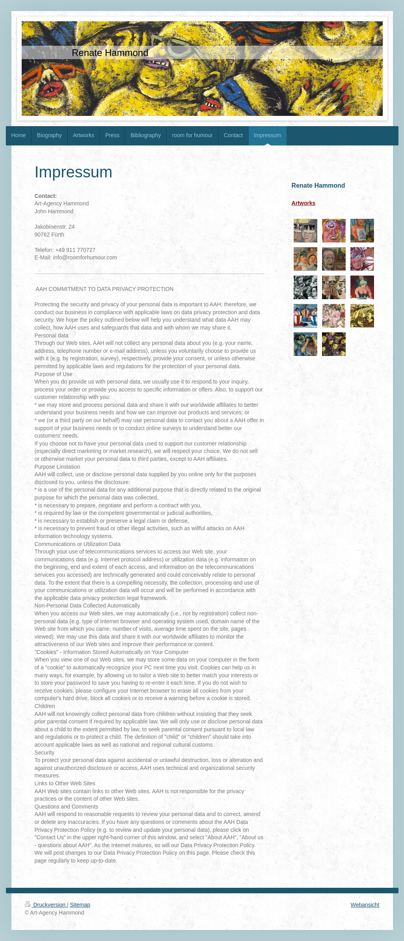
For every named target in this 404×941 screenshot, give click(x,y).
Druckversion (46, 905)
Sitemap (80, 905)
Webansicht (365, 905)
